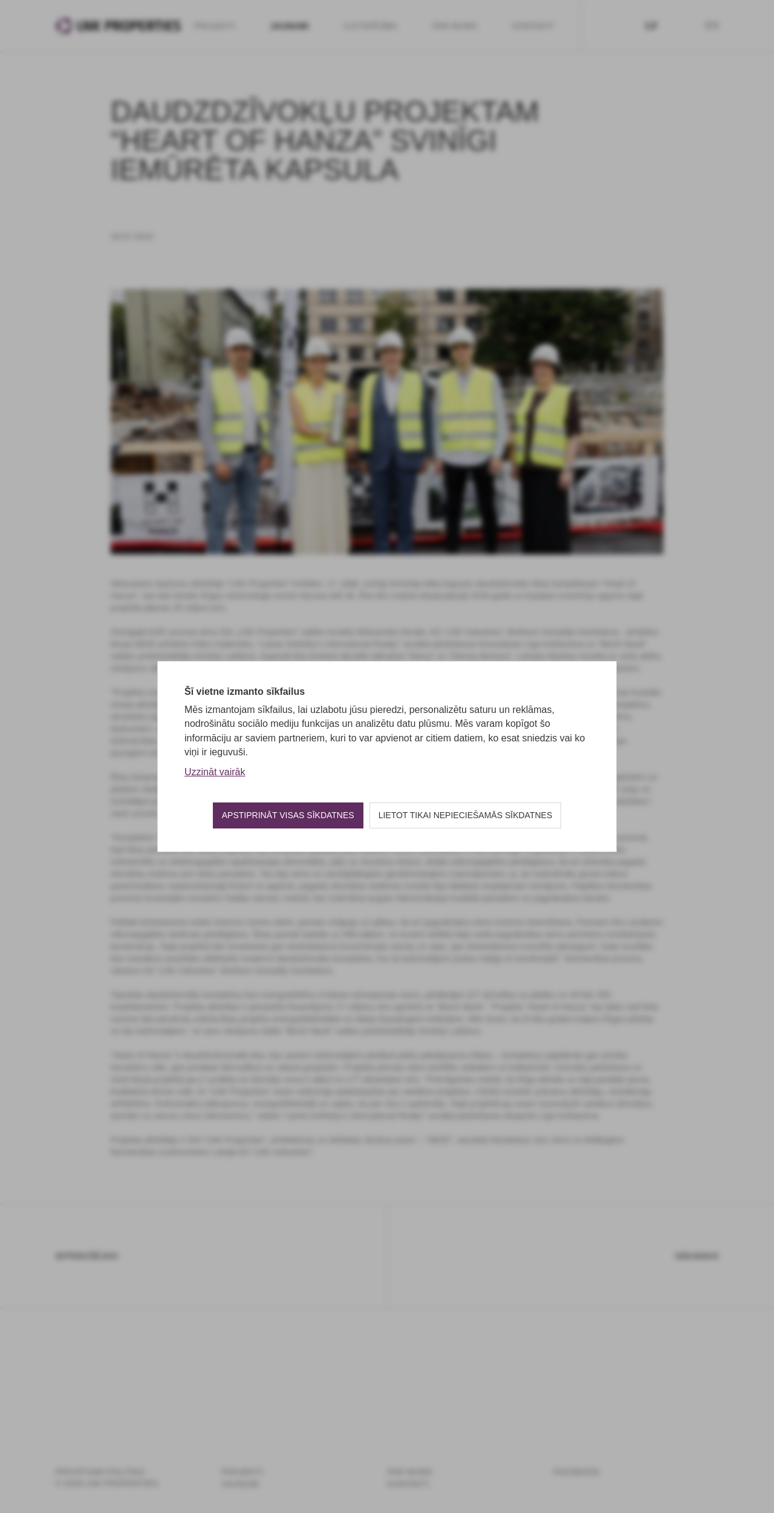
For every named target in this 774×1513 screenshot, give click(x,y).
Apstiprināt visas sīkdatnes (288, 815)
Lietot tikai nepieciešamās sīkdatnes (466, 815)
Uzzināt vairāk (214, 772)
